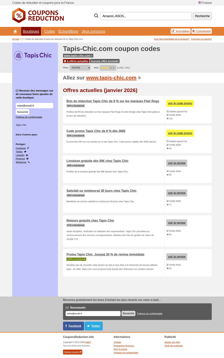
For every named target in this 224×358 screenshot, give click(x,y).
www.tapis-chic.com (78, 55)
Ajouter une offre (172, 342)
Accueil (15, 39)
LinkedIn (20, 155)
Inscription (181, 31)
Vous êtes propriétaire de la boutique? (171, 39)
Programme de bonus (124, 346)
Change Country (73, 352)
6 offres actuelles (76, 61)
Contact (117, 342)
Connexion (201, 31)
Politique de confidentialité (29, 117)
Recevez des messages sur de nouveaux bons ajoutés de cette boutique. (34, 94)
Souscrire (22, 111)
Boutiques (31, 31)
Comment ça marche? (201, 39)
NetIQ (88, 342)
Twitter (19, 151)
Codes (49, 31)
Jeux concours (93, 31)
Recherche (202, 16)
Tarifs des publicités (173, 346)
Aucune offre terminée (105, 61)
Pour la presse (120, 349)
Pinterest (20, 158)
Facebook (21, 148)
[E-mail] (93, 313)
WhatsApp (21, 162)
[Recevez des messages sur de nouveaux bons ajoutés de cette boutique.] (34, 105)
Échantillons (68, 31)
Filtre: (66, 68)
